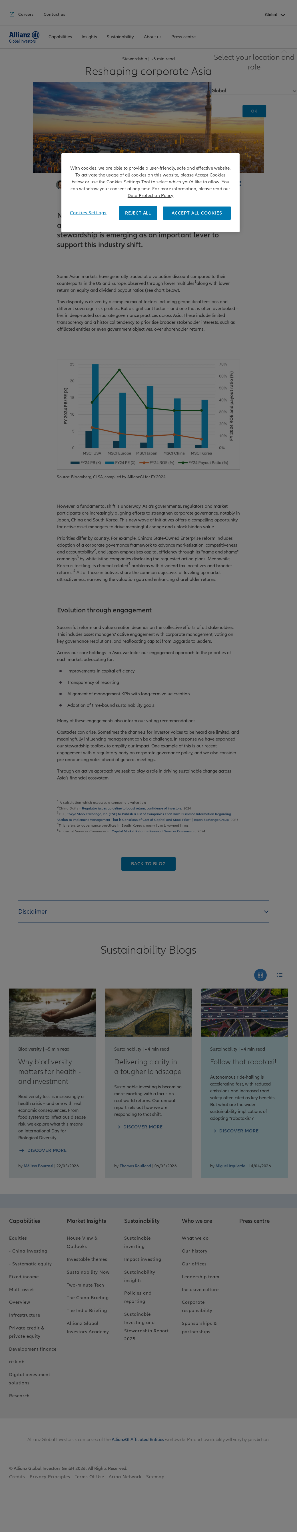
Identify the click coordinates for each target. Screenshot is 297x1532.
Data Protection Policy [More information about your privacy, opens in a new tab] (150, 196)
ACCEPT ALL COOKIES (197, 213)
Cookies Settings (88, 213)
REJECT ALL (138, 213)
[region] (150, 192)
